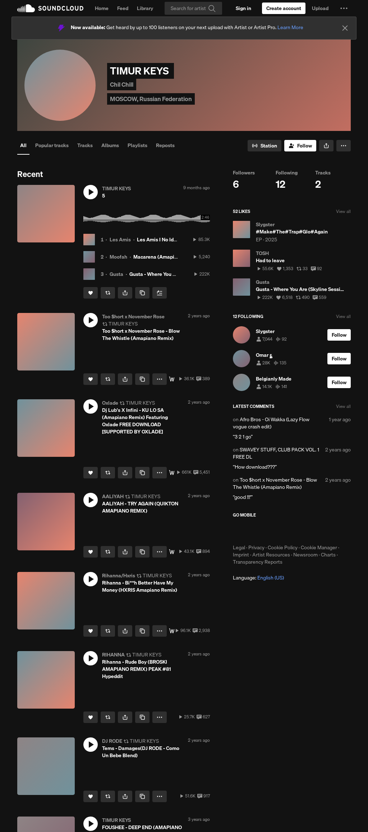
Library (145, 8)
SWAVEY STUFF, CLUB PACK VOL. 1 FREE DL (276, 453)
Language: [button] (258, 578)
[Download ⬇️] (172, 379)
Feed (122, 8)
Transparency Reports (257, 562)
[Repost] (108, 293)
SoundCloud (50, 8)
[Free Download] (172, 631)
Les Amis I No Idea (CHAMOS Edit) (176, 240)
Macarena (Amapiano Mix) (163, 257)
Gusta (116, 274)
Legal (239, 547)
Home (102, 8)
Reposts (165, 145)
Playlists (137, 145)
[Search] (193, 8)
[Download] (172, 552)
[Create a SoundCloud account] (283, 8)
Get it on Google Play (303, 531)
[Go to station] (264, 145)
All (23, 145)
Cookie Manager (319, 547)
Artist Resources (271, 555)
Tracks (85, 145)
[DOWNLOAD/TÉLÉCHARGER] (172, 473)
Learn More (290, 27)
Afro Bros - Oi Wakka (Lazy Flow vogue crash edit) (271, 423)
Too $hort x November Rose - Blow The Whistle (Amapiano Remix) (275, 483)
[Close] (345, 28)
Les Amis (120, 240)
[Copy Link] (142, 293)
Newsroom (305, 555)
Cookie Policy (283, 547)
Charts (328, 555)
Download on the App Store (254, 531)
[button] (344, 8)
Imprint (241, 555)
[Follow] (300, 145)
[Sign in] (243, 8)
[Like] (90, 293)
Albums (110, 145)
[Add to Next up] (159, 293)
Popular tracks (52, 145)
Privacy (256, 547)
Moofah (118, 257)
